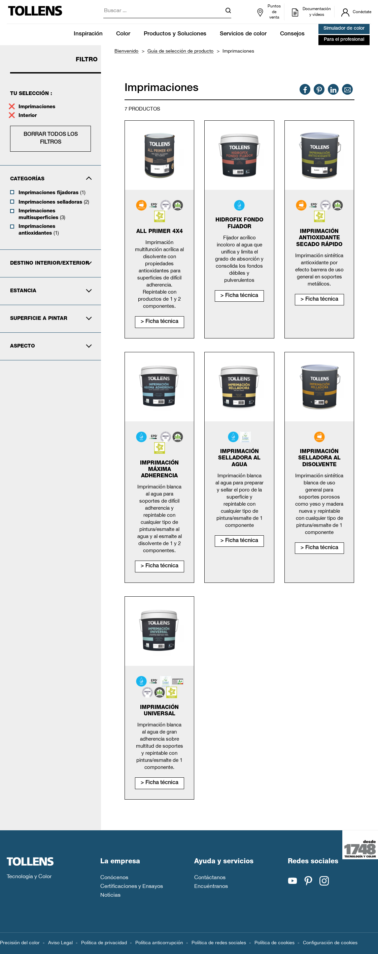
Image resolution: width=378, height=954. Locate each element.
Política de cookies (274, 942)
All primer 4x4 (159, 232)
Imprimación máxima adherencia (159, 470)
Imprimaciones (37, 107)
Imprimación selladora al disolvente (319, 458)
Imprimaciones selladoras (54, 202)
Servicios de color (243, 34)
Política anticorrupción (159, 942)
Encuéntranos (211, 886)
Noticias (110, 895)
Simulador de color (344, 28)
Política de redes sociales (219, 942)
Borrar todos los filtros (51, 138)
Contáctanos (210, 877)
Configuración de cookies (330, 942)
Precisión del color (20, 942)
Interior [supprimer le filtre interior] (28, 115)
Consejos (292, 34)
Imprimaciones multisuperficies (42, 214)
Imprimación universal (159, 711)
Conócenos (114, 877)
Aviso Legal (60, 942)
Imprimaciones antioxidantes (39, 230)
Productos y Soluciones (175, 34)
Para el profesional (344, 39)
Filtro (87, 60)
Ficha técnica (161, 322)
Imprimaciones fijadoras (52, 192)
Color (123, 34)
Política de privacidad (104, 942)
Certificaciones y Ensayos (131, 886)
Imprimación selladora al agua (239, 458)
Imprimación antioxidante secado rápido (319, 238)
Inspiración (88, 34)
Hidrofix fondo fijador (239, 224)
